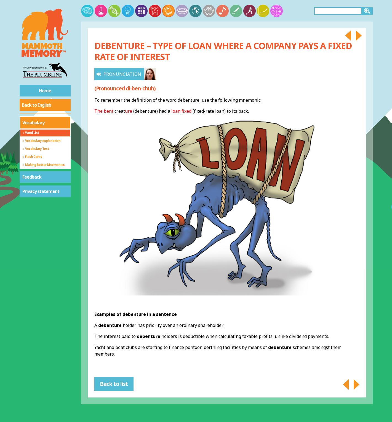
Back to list (114, 384)
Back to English (36, 105)
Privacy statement (40, 191)
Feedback (31, 177)
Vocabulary (33, 123)
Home (45, 91)
